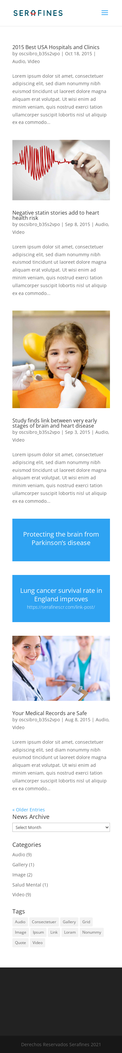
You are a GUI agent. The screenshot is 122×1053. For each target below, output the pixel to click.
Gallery (20, 864)
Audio (18, 61)
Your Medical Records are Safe (49, 713)
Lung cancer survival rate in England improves (61, 594)
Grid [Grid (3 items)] (86, 922)
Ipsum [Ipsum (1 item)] (38, 932)
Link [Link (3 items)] (54, 932)
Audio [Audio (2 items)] (20, 922)
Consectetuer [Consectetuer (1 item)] (44, 922)
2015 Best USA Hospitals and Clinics (56, 47)
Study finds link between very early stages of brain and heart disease (54, 423)
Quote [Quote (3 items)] (20, 942)
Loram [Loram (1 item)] (70, 932)
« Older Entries (28, 809)
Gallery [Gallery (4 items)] (69, 922)
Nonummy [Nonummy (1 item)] (91, 932)
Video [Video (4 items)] (38, 942)
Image (19, 875)
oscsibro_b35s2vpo (39, 53)
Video (34, 61)
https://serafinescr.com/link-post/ (61, 607)
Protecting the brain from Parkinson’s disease (61, 538)
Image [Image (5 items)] (20, 932)
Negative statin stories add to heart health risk (55, 215)
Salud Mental (26, 885)
